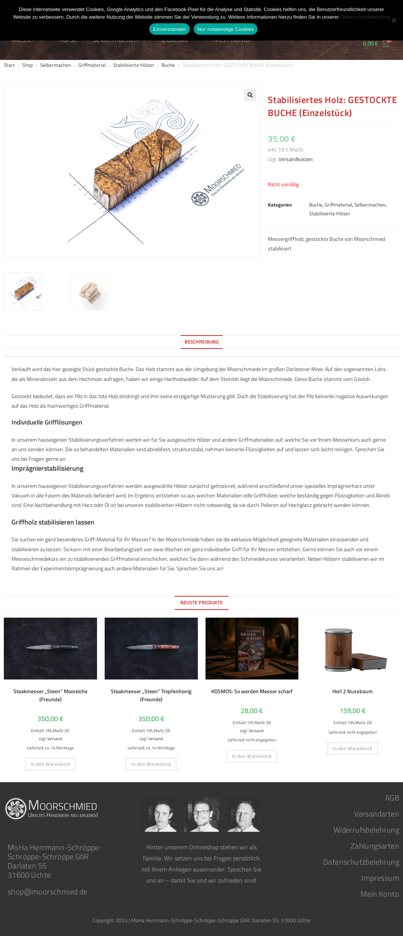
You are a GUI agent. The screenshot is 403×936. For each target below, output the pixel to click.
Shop (27, 65)
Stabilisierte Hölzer (133, 65)
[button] (250, 95)
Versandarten (376, 812)
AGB (392, 796)
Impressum (380, 877)
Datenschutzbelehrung (361, 861)
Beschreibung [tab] (202, 340)
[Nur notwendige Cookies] (393, 20)
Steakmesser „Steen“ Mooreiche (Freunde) (50, 694)
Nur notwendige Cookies (225, 29)
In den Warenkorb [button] (50, 763)
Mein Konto (380, 893)
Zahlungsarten (375, 844)
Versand (54, 737)
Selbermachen (55, 65)
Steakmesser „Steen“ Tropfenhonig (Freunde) (151, 694)
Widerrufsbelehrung (366, 828)
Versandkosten (295, 159)
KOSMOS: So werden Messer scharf (252, 690)
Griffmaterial (92, 65)
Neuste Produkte (201, 601)
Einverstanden (169, 29)
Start (9, 65)
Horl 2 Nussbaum (352, 690)
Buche (168, 65)
